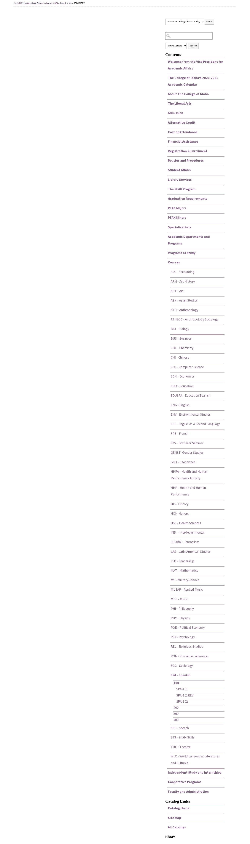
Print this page (221, 22)
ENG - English (180, 405)
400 (176, 720)
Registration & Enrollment (187, 151)
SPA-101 (182, 689)
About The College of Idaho (188, 94)
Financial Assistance (183, 141)
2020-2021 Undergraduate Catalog (29, 3)
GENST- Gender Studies (187, 452)
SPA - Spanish (60, 3)
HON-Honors (180, 513)
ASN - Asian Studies (184, 300)
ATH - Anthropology (184, 310)
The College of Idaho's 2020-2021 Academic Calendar (193, 81)
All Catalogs (177, 827)
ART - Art (177, 291)
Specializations (179, 227)
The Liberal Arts (180, 103)
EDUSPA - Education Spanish (190, 395)
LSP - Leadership (182, 561)
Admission (175, 113)
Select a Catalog (194, 14)
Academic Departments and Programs (189, 239)
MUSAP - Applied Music (187, 589)
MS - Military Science (185, 580)
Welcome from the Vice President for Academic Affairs (195, 64)
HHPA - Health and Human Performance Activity (189, 474)
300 (176, 714)
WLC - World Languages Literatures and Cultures (195, 759)
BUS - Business (181, 338)
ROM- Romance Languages (190, 656)
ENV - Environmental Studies (191, 414)
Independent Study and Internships (194, 772)
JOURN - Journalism (185, 542)
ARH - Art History (183, 281)
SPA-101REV (184, 695)
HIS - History (179, 504)
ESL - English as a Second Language (195, 424)
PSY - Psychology (183, 637)
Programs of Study (181, 253)
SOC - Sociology (182, 665)
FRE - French (179, 433)
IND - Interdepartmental (187, 532)
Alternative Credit (181, 122)
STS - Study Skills (182, 737)
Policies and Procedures (186, 160)
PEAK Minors (177, 217)
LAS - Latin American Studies (191, 551)
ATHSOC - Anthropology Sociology (194, 319)
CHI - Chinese (180, 357)
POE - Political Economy (188, 627)
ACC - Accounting (182, 272)
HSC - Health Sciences (186, 523)
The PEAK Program (181, 189)
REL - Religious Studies (187, 646)
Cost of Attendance (182, 132)
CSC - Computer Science (187, 367)
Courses (48, 3)
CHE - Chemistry (182, 348)
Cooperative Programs (184, 782)
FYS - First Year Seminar (187, 443)
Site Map (174, 818)
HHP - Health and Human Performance (188, 490)
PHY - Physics (180, 618)
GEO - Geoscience (183, 462)
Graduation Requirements (187, 198)
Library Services (180, 179)
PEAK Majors (177, 208)
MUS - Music (179, 599)
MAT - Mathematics (184, 570)
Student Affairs (179, 170)
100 (69, 3)
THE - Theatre (181, 747)
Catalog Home (178, 808)
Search (193, 45)
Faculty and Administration (188, 791)
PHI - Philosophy (182, 608)
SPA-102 (182, 701)
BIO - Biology (180, 329)
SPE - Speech (180, 728)
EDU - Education (182, 386)
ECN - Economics (183, 376)
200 (176, 707)
